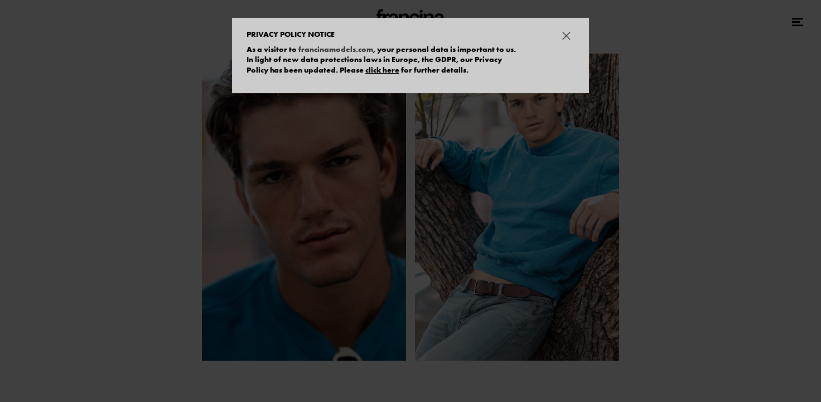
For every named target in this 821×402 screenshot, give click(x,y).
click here (382, 70)
